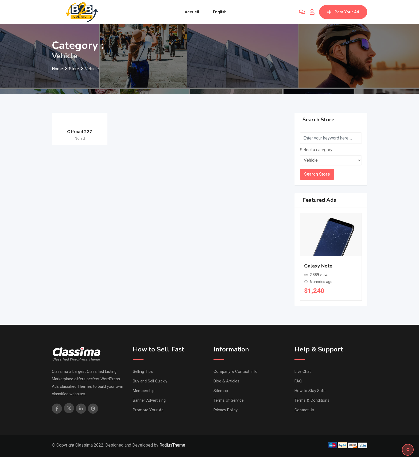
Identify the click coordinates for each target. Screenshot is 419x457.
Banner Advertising (149, 400)
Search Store (317, 174)
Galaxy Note (318, 266)
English (220, 12)
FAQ (298, 381)
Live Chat (302, 371)
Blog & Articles (226, 381)
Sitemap (221, 390)
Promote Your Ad (148, 410)
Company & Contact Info (236, 371)
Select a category (316, 149)
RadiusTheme (172, 445)
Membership (143, 390)
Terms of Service (229, 400)
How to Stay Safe (309, 390)
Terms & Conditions (311, 400)
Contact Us (304, 410)
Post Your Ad (343, 12)
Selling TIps (143, 371)
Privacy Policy (226, 410)
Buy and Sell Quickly (150, 381)
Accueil (192, 12)
